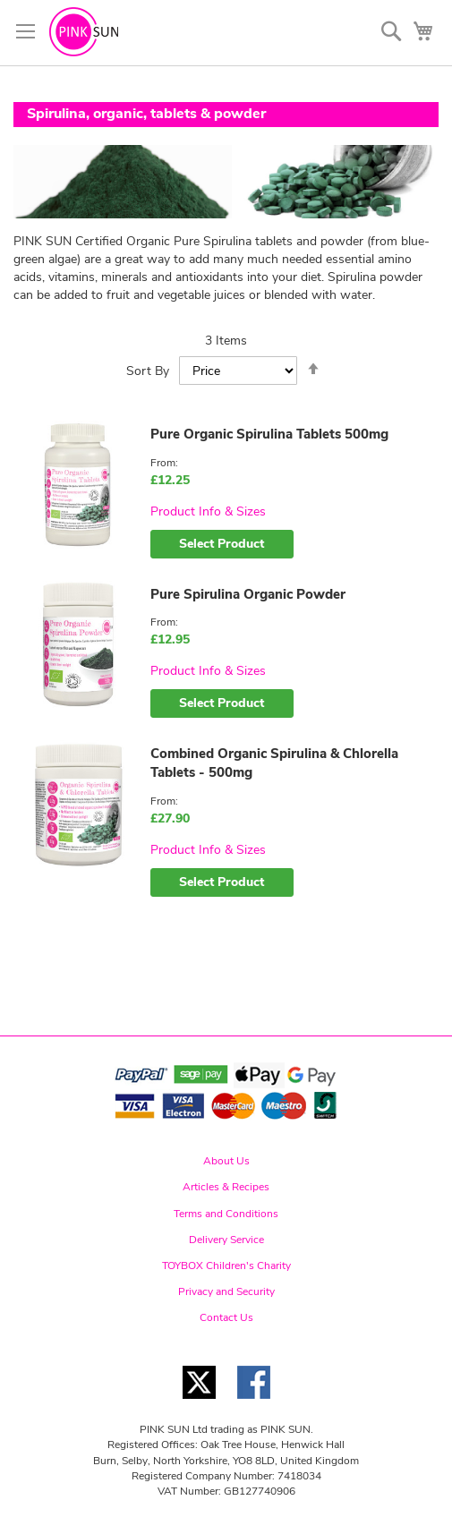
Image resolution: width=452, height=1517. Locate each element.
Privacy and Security (226, 1291)
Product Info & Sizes (208, 511)
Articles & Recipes (226, 1187)
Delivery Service (226, 1239)
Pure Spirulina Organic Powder (247, 594)
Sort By (147, 370)
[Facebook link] (253, 1403)
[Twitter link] (199, 1403)
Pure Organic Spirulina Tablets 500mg (269, 434)
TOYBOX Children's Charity (226, 1265)
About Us (226, 1161)
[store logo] (83, 31)
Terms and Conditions (226, 1213)
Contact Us (226, 1317)
